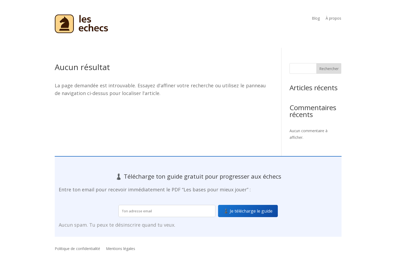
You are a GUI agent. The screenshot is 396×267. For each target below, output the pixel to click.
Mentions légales (120, 249)
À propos (333, 18)
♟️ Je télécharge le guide (247, 211)
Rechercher (329, 68)
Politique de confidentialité (77, 249)
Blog (316, 18)
